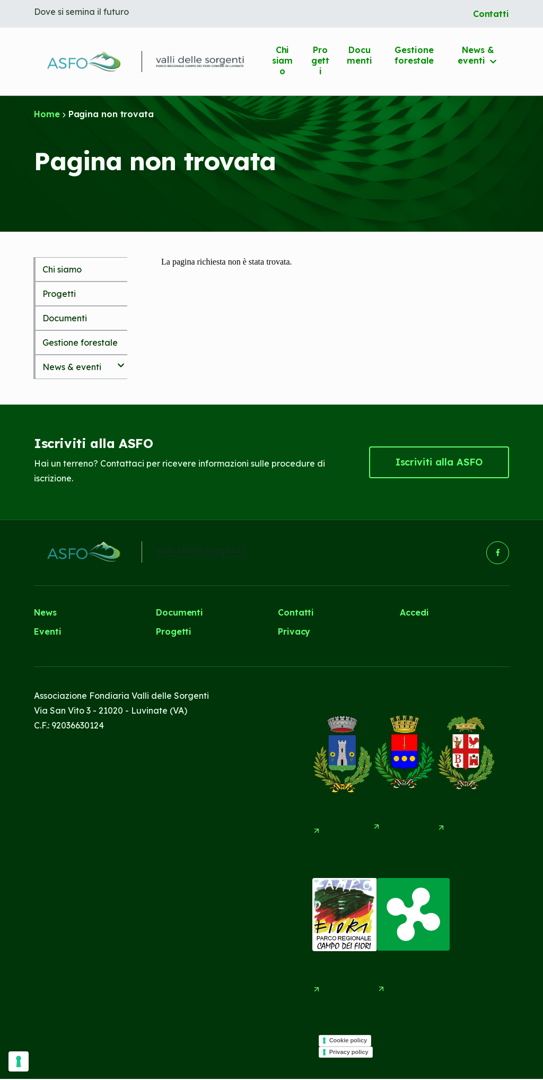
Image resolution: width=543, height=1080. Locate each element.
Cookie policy (348, 1041)
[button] (439, 462)
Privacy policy (349, 1052)
